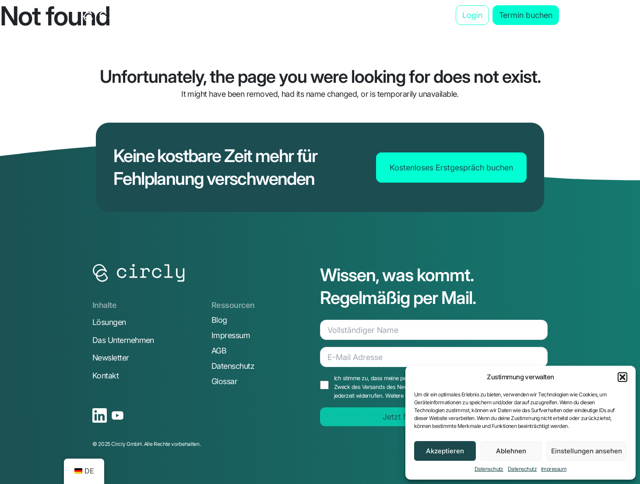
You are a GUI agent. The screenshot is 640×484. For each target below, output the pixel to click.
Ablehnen (511, 451)
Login (472, 15)
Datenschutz (489, 469)
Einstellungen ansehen (586, 451)
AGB (218, 350)
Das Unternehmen (365, 15)
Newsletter (110, 357)
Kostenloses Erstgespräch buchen (451, 167)
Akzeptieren (445, 451)
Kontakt (105, 375)
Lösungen (109, 322)
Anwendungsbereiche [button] (275, 15)
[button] (622, 377)
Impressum (553, 469)
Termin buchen (525, 15)
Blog (418, 15)
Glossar (224, 381)
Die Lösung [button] (195, 15)
